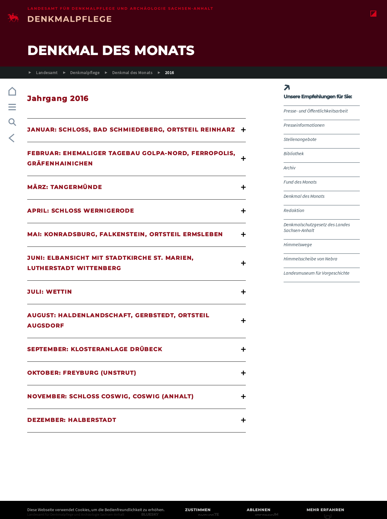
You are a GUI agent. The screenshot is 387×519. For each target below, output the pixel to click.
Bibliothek (294, 153)
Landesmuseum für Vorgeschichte (317, 273)
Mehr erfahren (325, 510)
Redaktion (294, 210)
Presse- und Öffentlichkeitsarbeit (316, 111)
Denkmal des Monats (132, 72)
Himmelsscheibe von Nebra (310, 259)
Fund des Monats (300, 182)
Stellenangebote (300, 139)
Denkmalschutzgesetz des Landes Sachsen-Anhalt (317, 227)
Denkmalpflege (84, 72)
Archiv (289, 168)
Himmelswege (298, 244)
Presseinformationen (304, 125)
